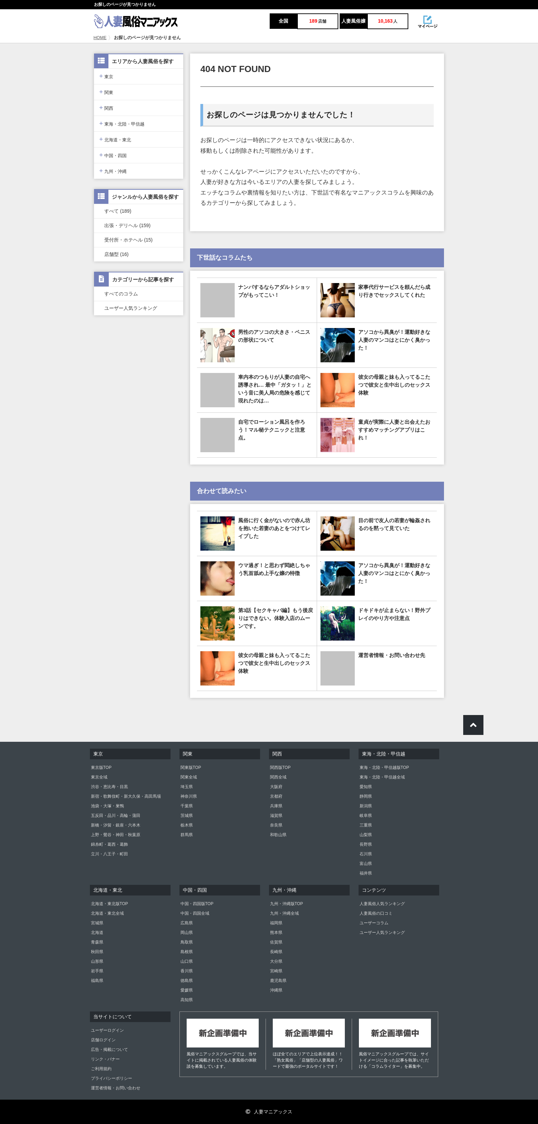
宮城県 (97, 923)
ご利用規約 (101, 1068)
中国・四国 (113, 155)
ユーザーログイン (107, 1030)
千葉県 (186, 806)
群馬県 (186, 834)
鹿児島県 (278, 980)
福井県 (366, 873)
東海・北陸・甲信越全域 (382, 777)
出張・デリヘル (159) (127, 225)
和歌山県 (278, 834)
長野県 (366, 844)
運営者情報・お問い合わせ (115, 1088)
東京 (106, 76)
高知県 (186, 999)
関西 (106, 107)
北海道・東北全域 (107, 913)
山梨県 (366, 834)
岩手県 (97, 971)
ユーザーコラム (374, 923)
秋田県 (97, 951)
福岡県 (276, 923)
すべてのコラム (121, 293)
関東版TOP (190, 767)
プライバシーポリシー (111, 1078)
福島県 (97, 980)
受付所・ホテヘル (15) (128, 240)
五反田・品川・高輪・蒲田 (115, 815)
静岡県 (366, 796)
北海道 (97, 932)
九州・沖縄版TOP (286, 903)
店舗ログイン (103, 1040)
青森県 (97, 942)
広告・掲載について (109, 1049)
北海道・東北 (115, 139)
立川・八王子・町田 (109, 854)
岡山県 (186, 932)
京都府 (276, 796)
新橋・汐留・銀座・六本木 (115, 825)
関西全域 (278, 777)
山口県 (186, 961)
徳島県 (186, 980)
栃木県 (186, 825)
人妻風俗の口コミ (376, 913)
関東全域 (188, 777)
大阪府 (276, 786)
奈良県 (276, 825)
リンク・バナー (105, 1059)
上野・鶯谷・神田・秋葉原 (115, 834)
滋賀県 (276, 815)
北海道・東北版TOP (109, 903)
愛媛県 (186, 990)
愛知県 (366, 786)
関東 (106, 91)
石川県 (366, 854)
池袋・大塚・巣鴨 (107, 806)
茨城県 (186, 815)
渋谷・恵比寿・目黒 (109, 786)
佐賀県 (276, 942)
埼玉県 (186, 786)
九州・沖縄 (113, 170)
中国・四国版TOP (196, 903)
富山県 (366, 863)
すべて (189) (117, 211)
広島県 (186, 923)
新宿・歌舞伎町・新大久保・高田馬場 (126, 796)
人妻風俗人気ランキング (382, 903)
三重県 (366, 825)
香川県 (186, 971)
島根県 (186, 951)
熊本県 (276, 932)
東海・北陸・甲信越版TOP (384, 767)
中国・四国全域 (194, 913)
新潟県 (366, 806)
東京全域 (99, 777)
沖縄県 (276, 990)
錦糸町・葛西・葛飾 (109, 844)
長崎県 (276, 951)
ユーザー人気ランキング (130, 308)
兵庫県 (276, 806)
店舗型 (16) (116, 254)
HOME (100, 37)
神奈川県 (188, 796)
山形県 (97, 961)
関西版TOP (280, 767)
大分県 (276, 961)
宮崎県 (276, 971)
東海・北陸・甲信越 (121, 123)
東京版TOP (101, 767)
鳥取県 (186, 942)
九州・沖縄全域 (284, 913)
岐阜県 (366, 815)
